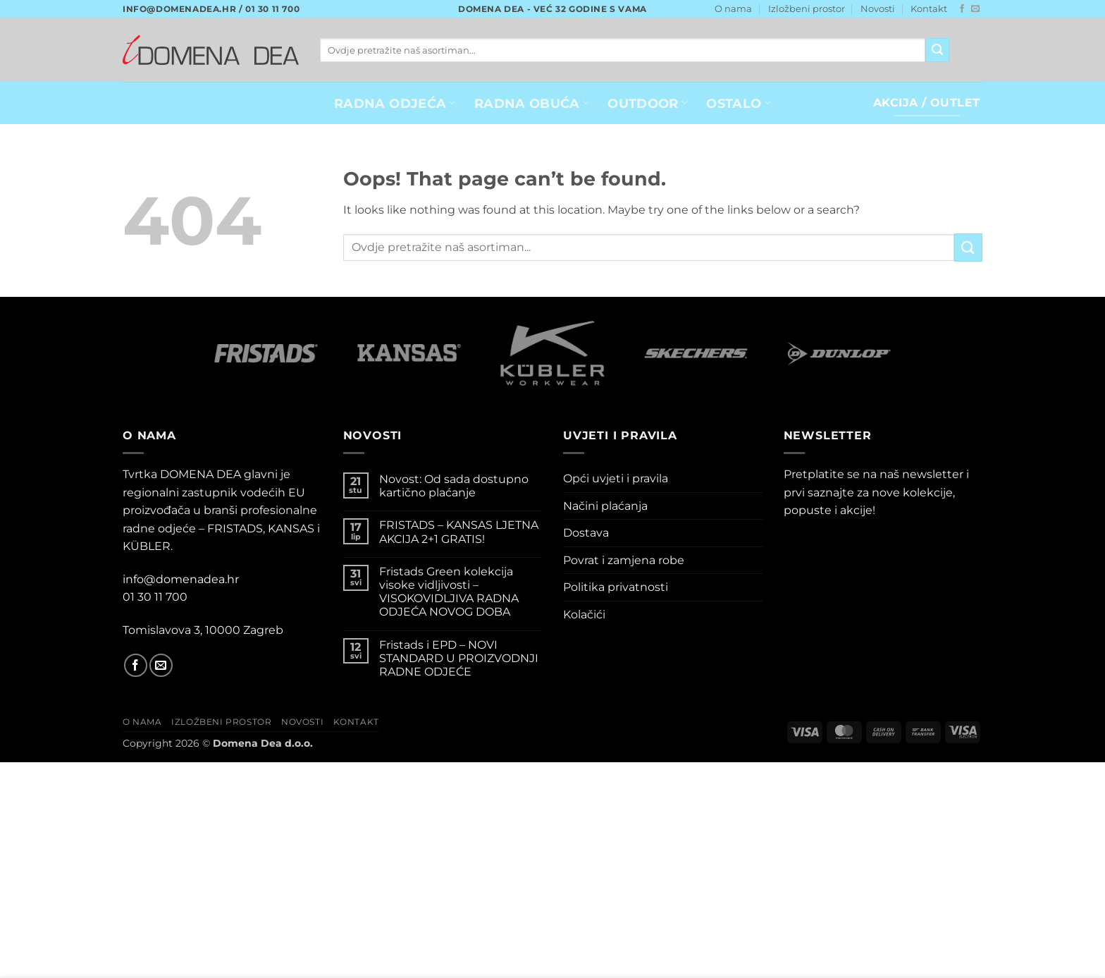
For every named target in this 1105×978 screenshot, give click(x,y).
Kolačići (584, 614)
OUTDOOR (647, 103)
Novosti (877, 9)
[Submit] (937, 50)
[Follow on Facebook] (962, 9)
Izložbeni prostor (806, 9)
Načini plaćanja (605, 506)
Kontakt (928, 9)
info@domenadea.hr (181, 579)
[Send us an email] (975, 9)
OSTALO (738, 103)
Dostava (586, 532)
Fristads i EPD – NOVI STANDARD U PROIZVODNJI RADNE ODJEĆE (458, 658)
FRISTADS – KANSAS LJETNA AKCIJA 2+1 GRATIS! (458, 531)
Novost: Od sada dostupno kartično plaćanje (454, 485)
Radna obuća (531, 103)
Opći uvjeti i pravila (615, 478)
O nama (733, 9)
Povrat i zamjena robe (623, 560)
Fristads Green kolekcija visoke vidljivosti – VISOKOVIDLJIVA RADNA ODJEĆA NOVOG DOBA (449, 592)
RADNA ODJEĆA (395, 103)
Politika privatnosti (615, 587)
